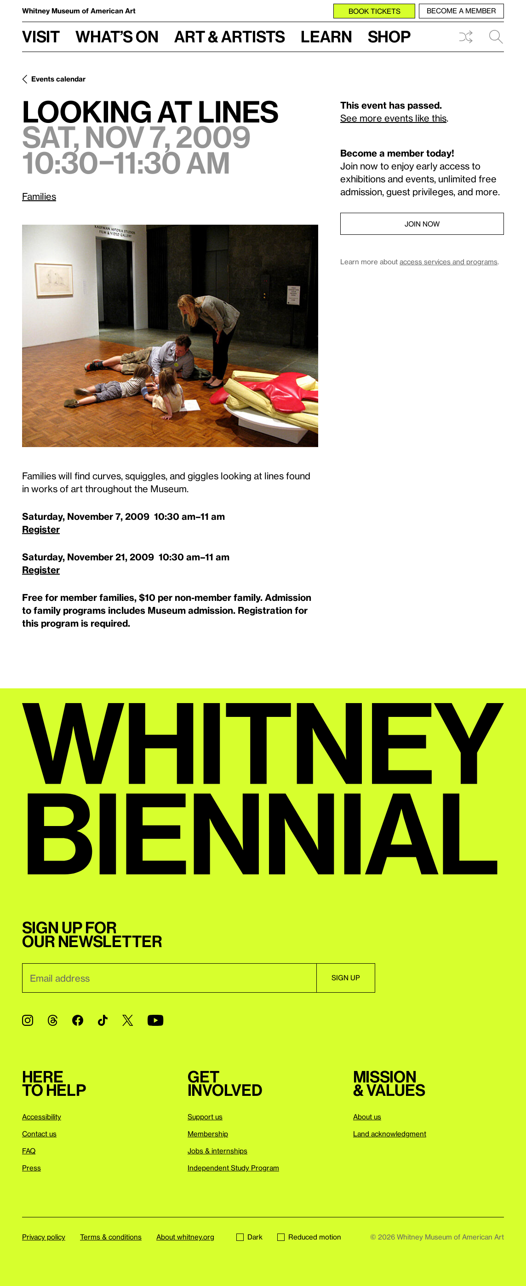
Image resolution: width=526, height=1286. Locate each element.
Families (39, 196)
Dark (249, 1237)
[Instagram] (27, 1020)
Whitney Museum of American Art (79, 10)
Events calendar (58, 79)
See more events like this (393, 117)
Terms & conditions (111, 1237)
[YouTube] (155, 1020)
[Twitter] (127, 1020)
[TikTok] (103, 1020)
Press (31, 1168)
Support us (205, 1116)
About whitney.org (185, 1237)
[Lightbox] (170, 336)
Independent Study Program (233, 1168)
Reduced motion (309, 1237)
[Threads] (52, 1020)
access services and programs (448, 261)
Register (41, 529)
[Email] (169, 978)
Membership (208, 1133)
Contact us (39, 1133)
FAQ (28, 1150)
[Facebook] (78, 1020)
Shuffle (465, 36)
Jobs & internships (217, 1150)
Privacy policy (43, 1237)
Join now (422, 224)
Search (496, 36)
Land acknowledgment (389, 1133)
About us (367, 1116)
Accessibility (41, 1116)
